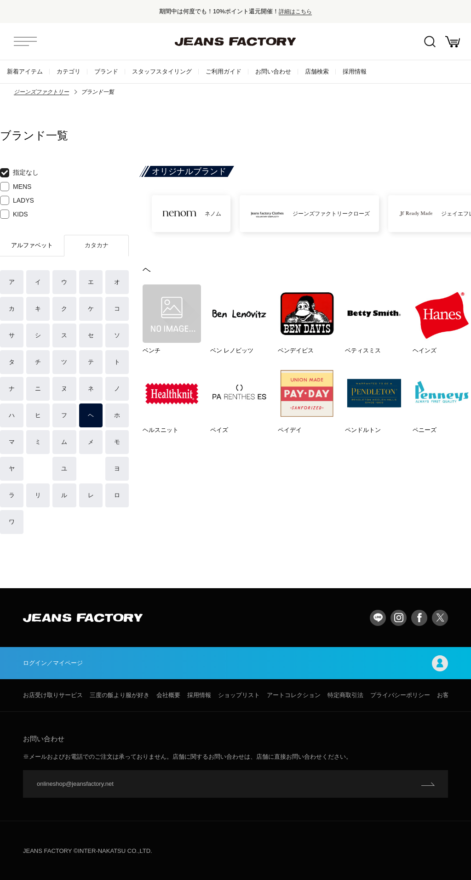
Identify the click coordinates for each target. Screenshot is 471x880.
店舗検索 (317, 71)
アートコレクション (294, 695)
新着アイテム (25, 71)
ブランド (106, 71)
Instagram (399, 618)
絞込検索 (430, 41)
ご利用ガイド (223, 71)
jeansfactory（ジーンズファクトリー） (235, 41)
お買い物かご (452, 41)
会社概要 (168, 695)
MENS (15, 186)
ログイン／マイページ (235, 663)
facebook (419, 618)
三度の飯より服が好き (119, 695)
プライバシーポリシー (400, 695)
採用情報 (355, 71)
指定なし (19, 172)
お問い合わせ (273, 71)
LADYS (17, 200)
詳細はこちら (295, 11)
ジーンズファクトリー (41, 92)
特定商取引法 (345, 695)
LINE (378, 618)
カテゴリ (68, 71)
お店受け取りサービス (53, 695)
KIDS (14, 214)
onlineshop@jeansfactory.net (75, 783)
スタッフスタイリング (162, 71)
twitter (440, 618)
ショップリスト (239, 695)
